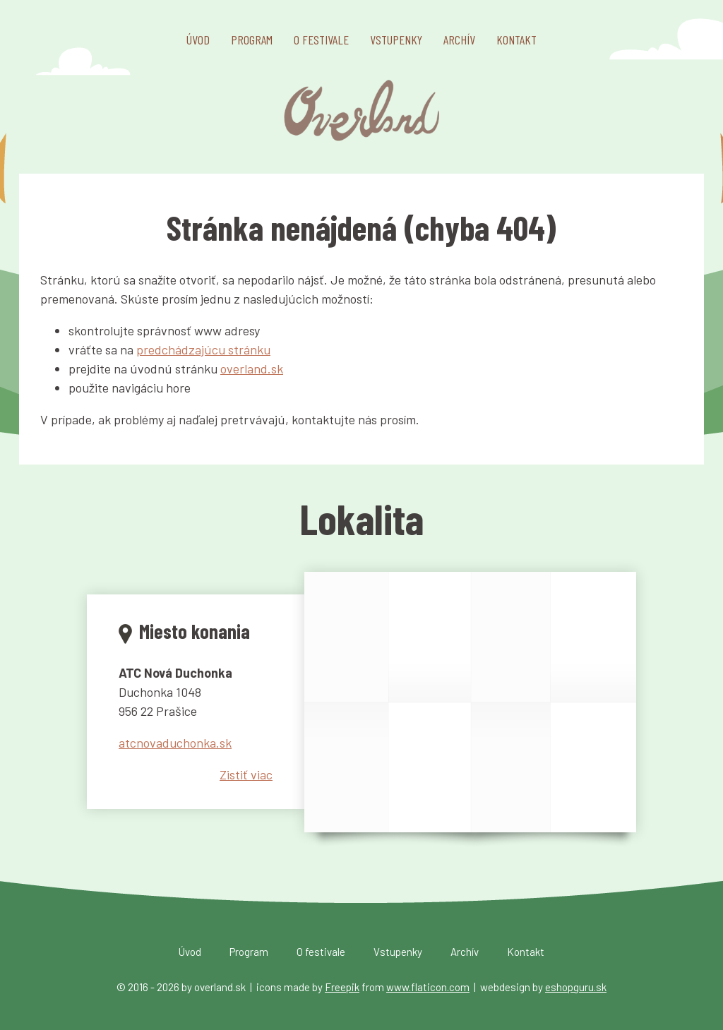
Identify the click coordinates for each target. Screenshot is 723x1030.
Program (252, 39)
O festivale (321, 39)
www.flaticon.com (428, 987)
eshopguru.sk (576, 987)
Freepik (342, 987)
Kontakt (516, 39)
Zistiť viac (246, 774)
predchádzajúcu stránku (203, 349)
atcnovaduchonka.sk (175, 742)
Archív (459, 39)
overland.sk (251, 368)
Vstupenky (396, 39)
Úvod (198, 39)
